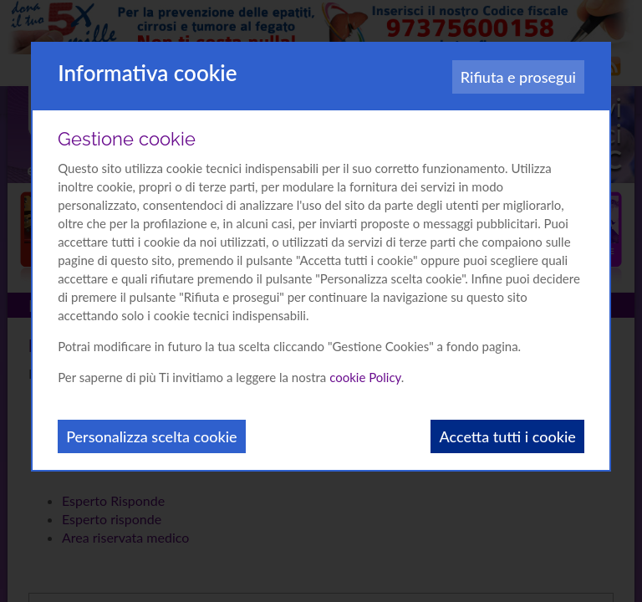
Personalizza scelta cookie (151, 436)
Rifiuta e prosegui (518, 77)
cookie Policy (365, 377)
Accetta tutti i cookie (507, 436)
